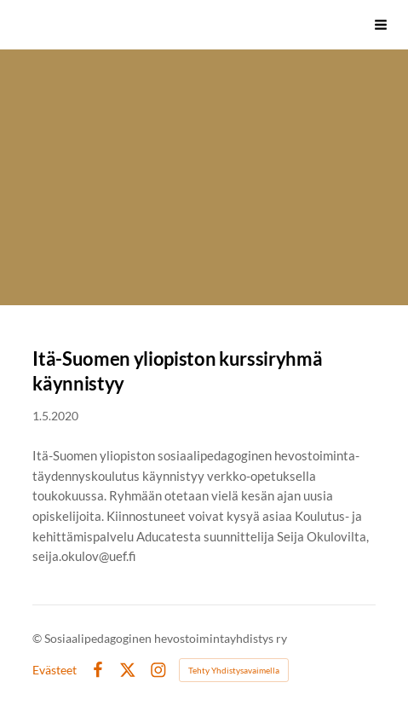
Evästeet (54, 670)
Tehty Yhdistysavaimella (233, 670)
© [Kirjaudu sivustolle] (38, 638)
